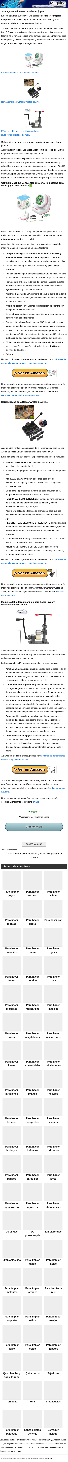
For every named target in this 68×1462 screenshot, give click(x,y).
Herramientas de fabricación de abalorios (20, 395)
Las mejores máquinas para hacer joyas (22, 11)
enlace (36, 802)
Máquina (57, 3)
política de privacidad (37, 1458)
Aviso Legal (49, 1458)
